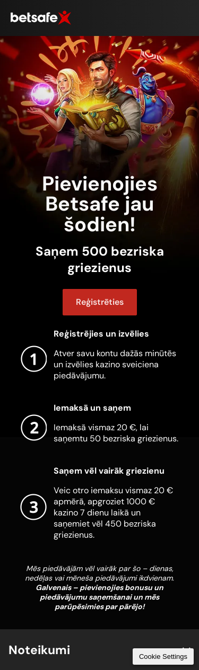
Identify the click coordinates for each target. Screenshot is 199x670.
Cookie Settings (163, 656)
